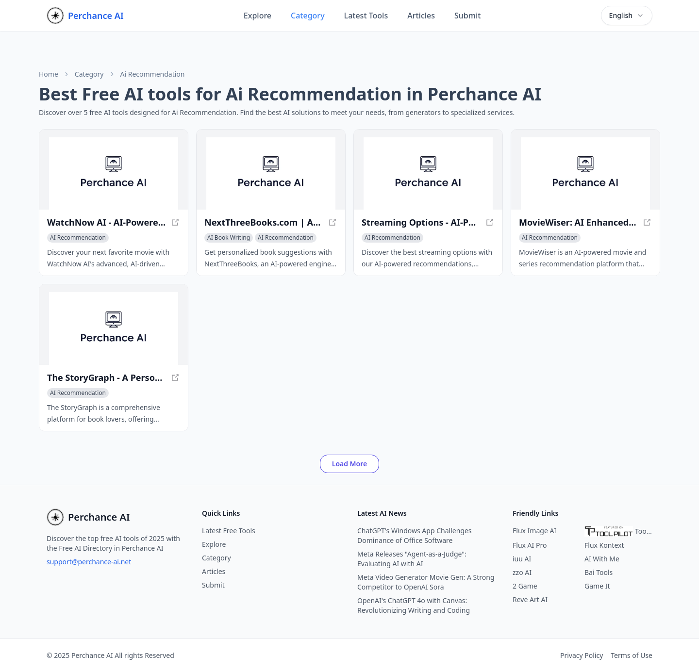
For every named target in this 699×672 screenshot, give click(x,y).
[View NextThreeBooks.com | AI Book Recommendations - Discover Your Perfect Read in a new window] (270, 173)
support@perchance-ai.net (89, 561)
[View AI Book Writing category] (228, 238)
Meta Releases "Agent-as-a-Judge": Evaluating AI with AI (411, 558)
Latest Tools (366, 15)
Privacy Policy (581, 655)
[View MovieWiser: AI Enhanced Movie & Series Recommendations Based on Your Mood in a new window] (585, 173)
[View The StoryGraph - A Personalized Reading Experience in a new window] (113, 328)
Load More (349, 463)
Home (48, 74)
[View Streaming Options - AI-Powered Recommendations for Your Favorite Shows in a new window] (428, 173)
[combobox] (626, 15)
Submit (467, 15)
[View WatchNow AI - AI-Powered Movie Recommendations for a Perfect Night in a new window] (113, 173)
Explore (257, 15)
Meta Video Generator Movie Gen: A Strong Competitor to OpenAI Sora (426, 582)
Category (308, 15)
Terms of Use (631, 655)
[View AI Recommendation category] (78, 238)
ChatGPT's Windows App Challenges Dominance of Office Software (414, 535)
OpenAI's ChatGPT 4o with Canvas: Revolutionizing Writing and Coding (413, 605)
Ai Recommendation (152, 74)
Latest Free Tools (228, 530)
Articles (421, 15)
